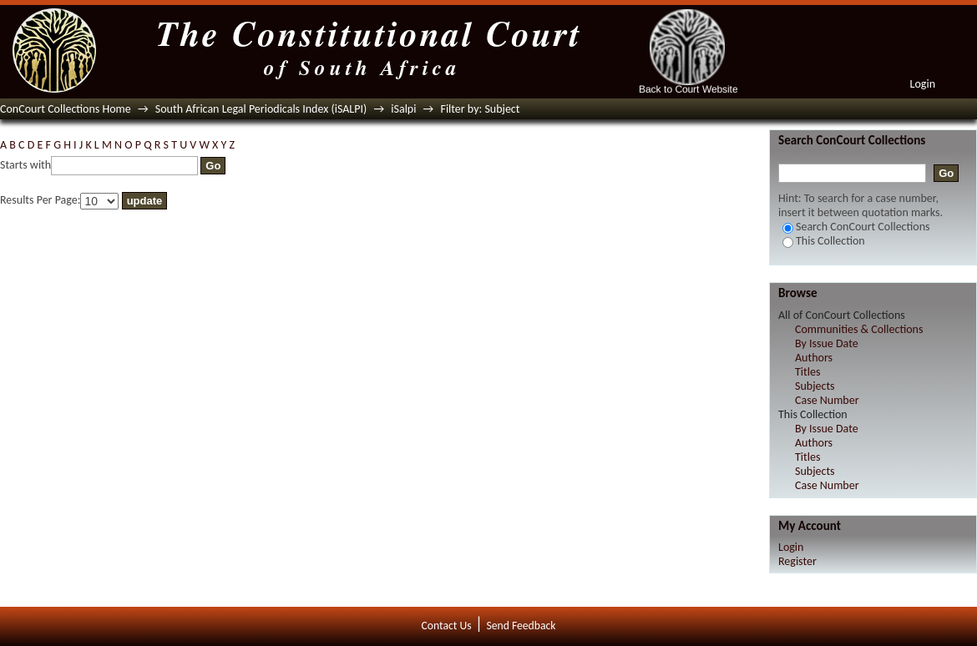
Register (797, 561)
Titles (807, 372)
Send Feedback (520, 625)
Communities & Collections (859, 329)
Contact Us (447, 625)
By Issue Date (826, 343)
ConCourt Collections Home (65, 109)
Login (922, 84)
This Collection (823, 241)
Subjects (815, 386)
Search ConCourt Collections (856, 227)
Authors (814, 358)
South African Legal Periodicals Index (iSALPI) (261, 109)
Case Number (827, 400)
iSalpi (403, 109)
